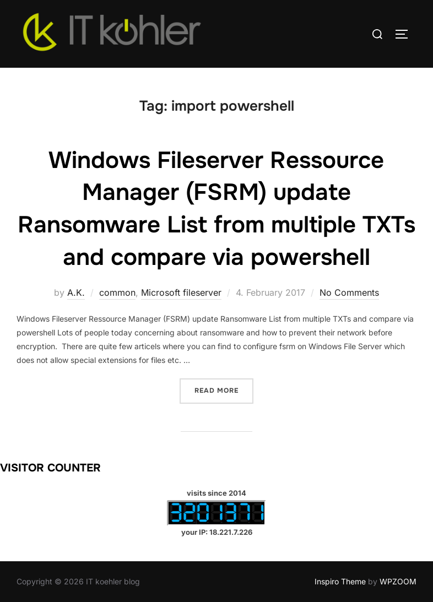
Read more (223, 389)
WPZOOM (398, 581)
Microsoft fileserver (181, 292)
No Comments (349, 292)
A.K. (76, 292)
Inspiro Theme (340, 581)
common (117, 292)
